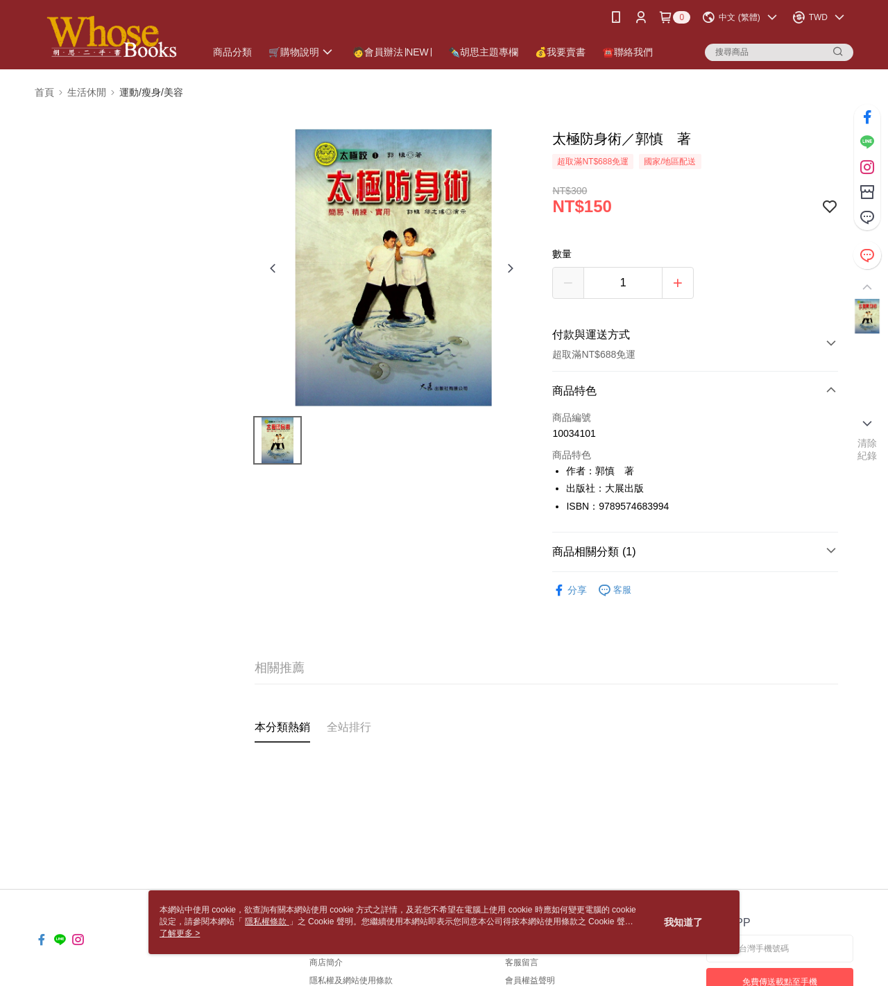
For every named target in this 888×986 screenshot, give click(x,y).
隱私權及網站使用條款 (351, 980)
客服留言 (521, 962)
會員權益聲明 (530, 980)
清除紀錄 (867, 449)
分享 (569, 590)
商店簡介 (326, 962)
